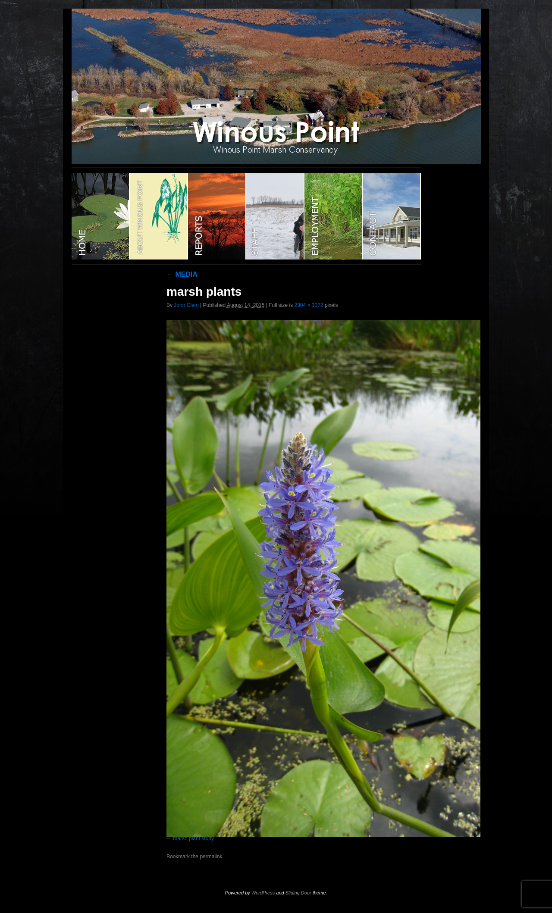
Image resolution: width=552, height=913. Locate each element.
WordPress (263, 892)
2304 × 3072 (308, 305)
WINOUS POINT (101, 216)
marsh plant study (193, 838)
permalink (211, 857)
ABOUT (159, 216)
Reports (217, 216)
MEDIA (182, 274)
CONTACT (392, 216)
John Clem (186, 305)
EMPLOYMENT (333, 216)
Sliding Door (298, 892)
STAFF (275, 216)
